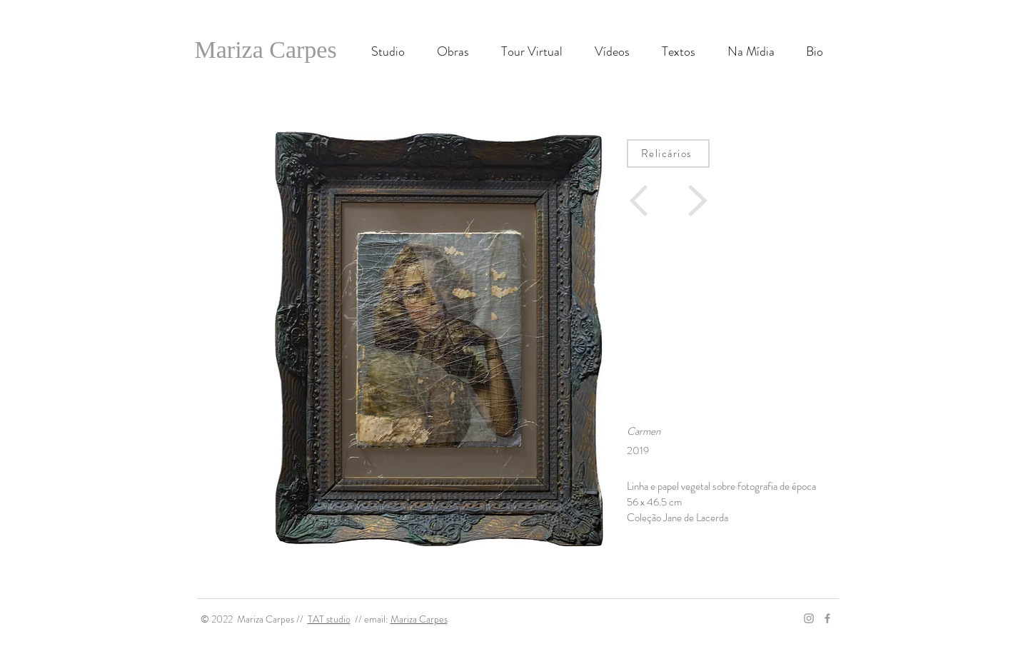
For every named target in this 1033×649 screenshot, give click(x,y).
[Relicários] (668, 153)
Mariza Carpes (419, 619)
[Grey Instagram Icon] (808, 618)
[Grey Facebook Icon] (827, 618)
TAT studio (329, 619)
